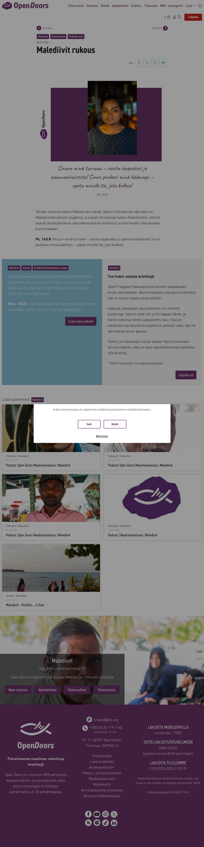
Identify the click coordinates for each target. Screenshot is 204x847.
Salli (89, 424)
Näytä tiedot (102, 436)
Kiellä (115, 424)
